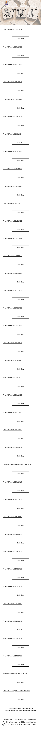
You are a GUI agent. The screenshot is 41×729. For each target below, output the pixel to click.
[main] (20, 12)
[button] (2, 3)
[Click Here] (20, 38)
